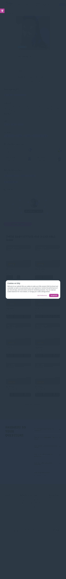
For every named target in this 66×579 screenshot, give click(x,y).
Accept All (54, 295)
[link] (2, 11)
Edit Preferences (42, 295)
